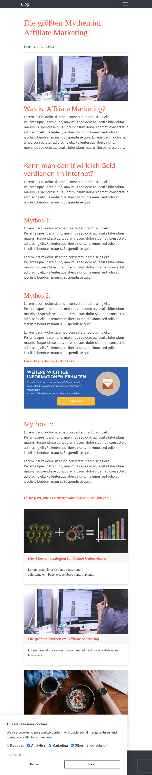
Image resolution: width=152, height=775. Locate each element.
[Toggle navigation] (125, 4)
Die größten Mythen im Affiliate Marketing (63, 639)
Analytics (38, 745)
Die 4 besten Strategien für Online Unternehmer (67, 558)
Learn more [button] (14, 754)
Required (17, 745)
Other (79, 745)
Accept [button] (92, 764)
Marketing (60, 745)
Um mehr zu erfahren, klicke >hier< (49, 361)
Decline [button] (34, 764)
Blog (25, 4)
